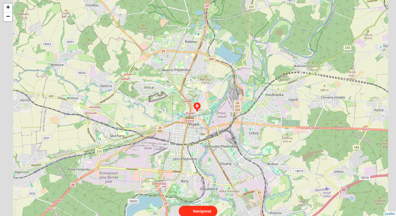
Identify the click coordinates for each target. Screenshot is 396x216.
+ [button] (8, 8)
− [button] (8, 17)
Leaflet (390, 208)
